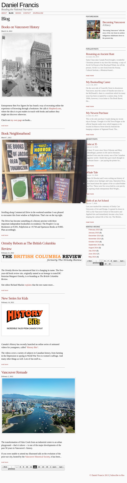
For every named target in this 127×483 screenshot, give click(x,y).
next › (55, 467)
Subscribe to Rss (117, 475)
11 (31, 467)
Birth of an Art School (97, 200)
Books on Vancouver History (20, 27)
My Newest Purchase (97, 113)
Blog (11, 13)
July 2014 (92, 251)
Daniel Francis (20, 4)
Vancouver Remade (14, 372)
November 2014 (95, 239)
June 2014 (93, 254)
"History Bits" (32, 347)
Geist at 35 (91, 144)
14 (43, 467)
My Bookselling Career (98, 82)
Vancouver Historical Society (37, 457)
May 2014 (92, 257)
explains (28, 285)
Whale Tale (92, 172)
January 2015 (94, 233)
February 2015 (94, 230)
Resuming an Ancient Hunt (100, 54)
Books (18, 13)
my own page (16, 120)
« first (5, 467)
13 (39, 467)
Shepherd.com (55, 108)
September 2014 (95, 245)
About (4, 13)
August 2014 (93, 248)
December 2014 (95, 236)
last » (61, 467)
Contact (27, 13)
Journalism (38, 13)
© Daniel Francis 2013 (99, 475)
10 (27, 467)
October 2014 (94, 242)
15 (47, 467)
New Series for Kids (14, 298)
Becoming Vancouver (114, 22)
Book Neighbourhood (15, 133)
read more (4, 126)
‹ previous (11, 468)
